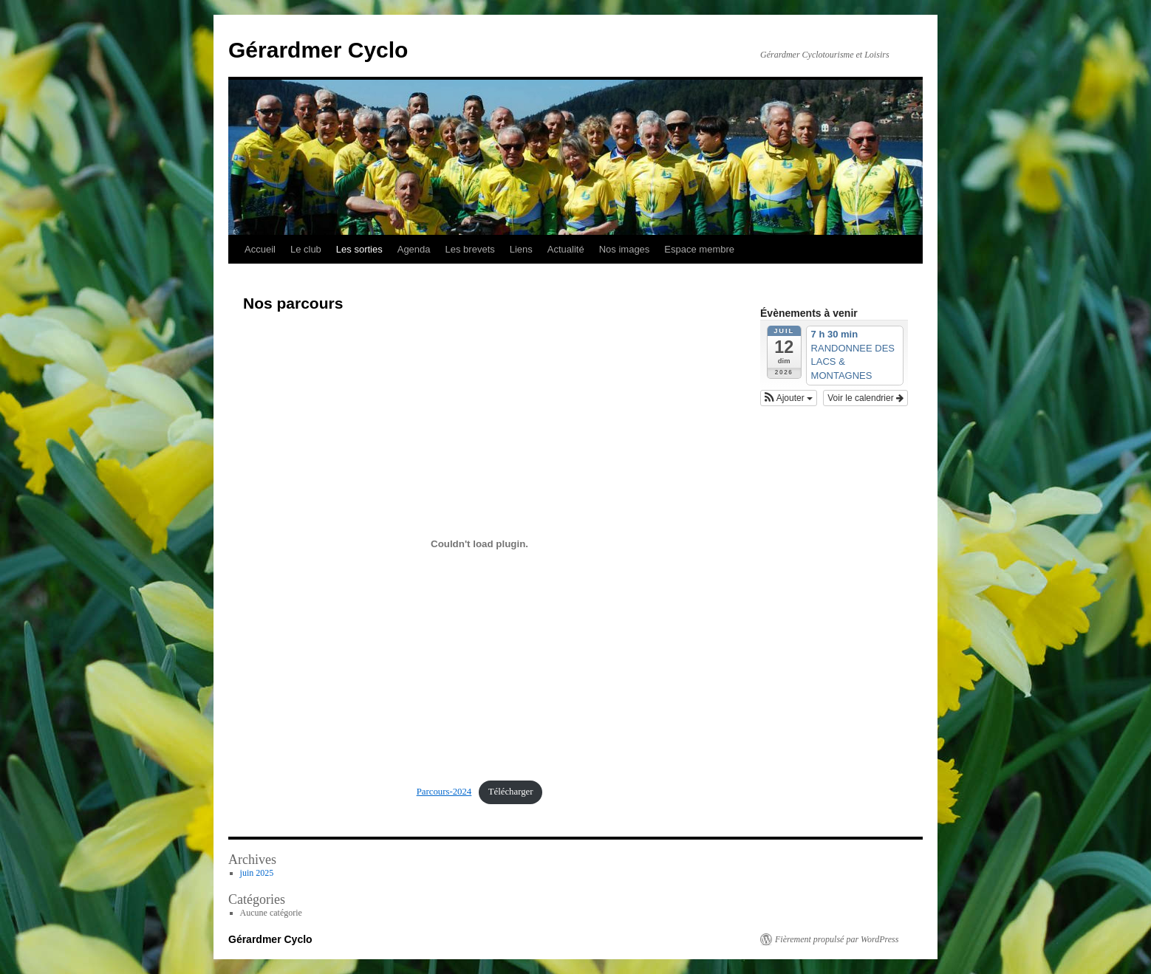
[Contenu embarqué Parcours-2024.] (479, 543)
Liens (521, 249)
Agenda (414, 249)
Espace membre (699, 249)
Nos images (624, 249)
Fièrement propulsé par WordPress (836, 939)
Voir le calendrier (865, 398)
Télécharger (510, 791)
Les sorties (359, 249)
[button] (788, 398)
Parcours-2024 (444, 791)
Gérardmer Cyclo (318, 50)
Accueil (260, 249)
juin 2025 (257, 873)
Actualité (565, 249)
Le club (305, 249)
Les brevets (470, 249)
